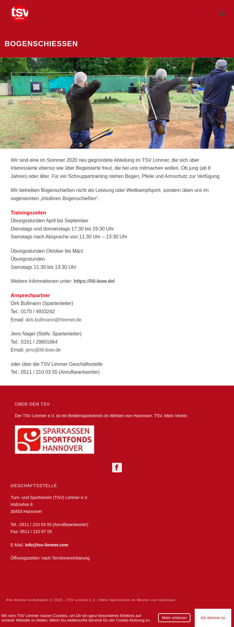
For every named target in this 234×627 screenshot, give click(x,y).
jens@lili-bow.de (43, 349)
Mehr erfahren (174, 617)
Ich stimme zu (213, 617)
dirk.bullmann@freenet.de (53, 319)
